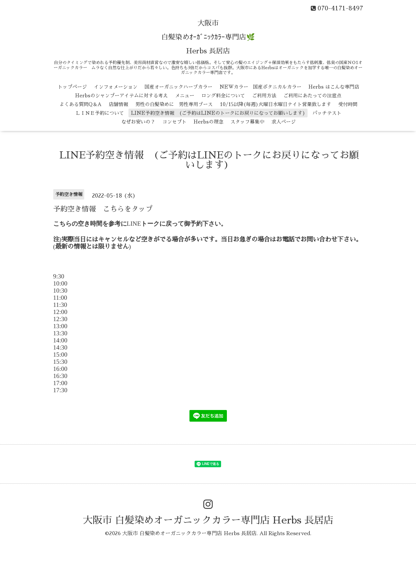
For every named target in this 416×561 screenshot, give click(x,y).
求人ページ (283, 121)
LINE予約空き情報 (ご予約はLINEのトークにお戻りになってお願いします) (218, 113)
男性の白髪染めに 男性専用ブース (174, 104)
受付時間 (348, 104)
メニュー (184, 95)
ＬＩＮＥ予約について (100, 113)
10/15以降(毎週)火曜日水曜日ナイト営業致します (275, 104)
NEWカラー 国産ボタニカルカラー (260, 86)
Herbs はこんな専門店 (334, 86)
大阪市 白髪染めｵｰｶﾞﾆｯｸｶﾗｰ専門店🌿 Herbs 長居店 (208, 37)
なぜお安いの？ (138, 121)
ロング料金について (223, 95)
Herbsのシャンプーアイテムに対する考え (121, 95)
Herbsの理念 (208, 121)
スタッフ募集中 (247, 121)
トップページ (72, 86)
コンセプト (174, 121)
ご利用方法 (264, 95)
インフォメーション (115, 86)
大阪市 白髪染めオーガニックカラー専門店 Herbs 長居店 (208, 520)
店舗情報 (118, 104)
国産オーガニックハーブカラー (178, 86)
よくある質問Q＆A (80, 104)
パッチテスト (326, 113)
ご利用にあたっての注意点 (312, 95)
